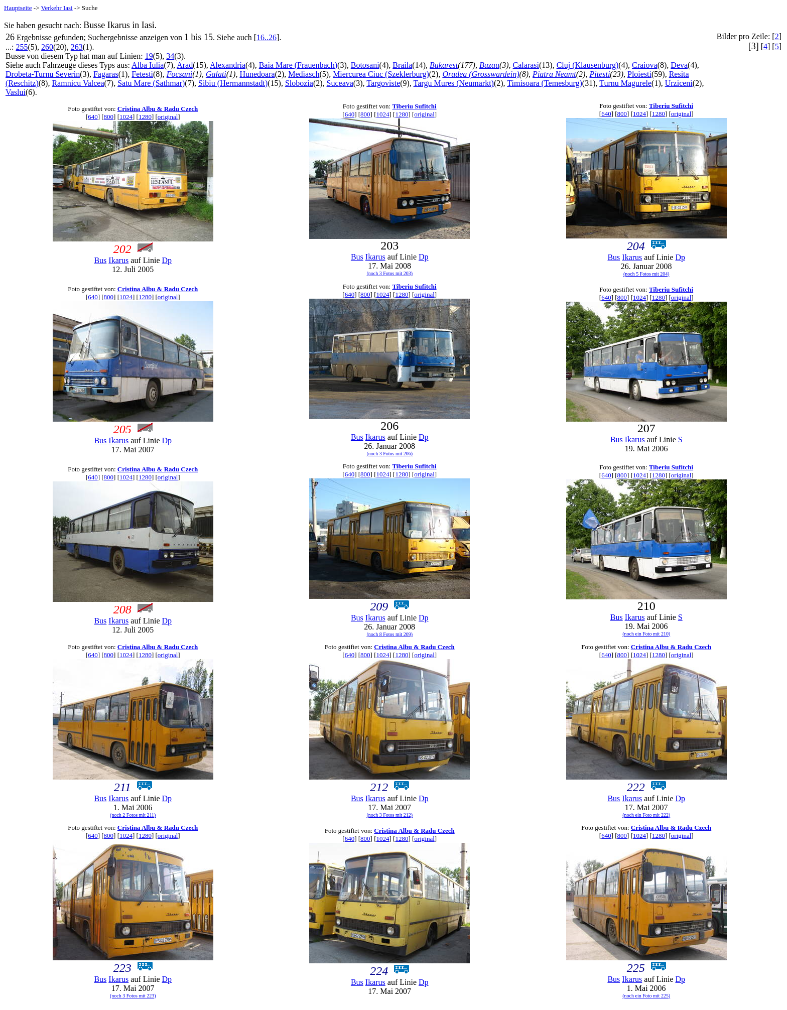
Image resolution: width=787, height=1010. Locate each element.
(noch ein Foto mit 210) (646, 634)
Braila (402, 65)
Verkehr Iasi (57, 8)
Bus (100, 260)
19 (149, 56)
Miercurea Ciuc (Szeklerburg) (381, 74)
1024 (126, 116)
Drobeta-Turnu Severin (43, 74)
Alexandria (227, 65)
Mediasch (303, 74)
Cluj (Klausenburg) (588, 65)
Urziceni (679, 83)
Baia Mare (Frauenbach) (298, 65)
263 (77, 47)
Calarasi (526, 65)
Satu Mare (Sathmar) (151, 83)
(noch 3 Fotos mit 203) (389, 273)
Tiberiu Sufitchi (414, 106)
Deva (679, 65)
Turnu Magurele (625, 83)
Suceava (340, 83)
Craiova (645, 65)
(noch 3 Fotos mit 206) (389, 453)
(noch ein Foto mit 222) (646, 815)
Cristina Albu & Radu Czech (157, 108)
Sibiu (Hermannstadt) (233, 83)
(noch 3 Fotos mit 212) (389, 815)
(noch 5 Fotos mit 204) (646, 274)
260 (47, 47)
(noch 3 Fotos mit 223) (133, 995)
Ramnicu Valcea (78, 83)
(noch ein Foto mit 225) (646, 995)
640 (93, 116)
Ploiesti (639, 74)
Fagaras (105, 74)
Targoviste (383, 83)
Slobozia (299, 83)
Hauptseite (18, 8)
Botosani (365, 65)
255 (22, 47)
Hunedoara (257, 74)
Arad (185, 65)
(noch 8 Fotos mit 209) (389, 634)
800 (109, 116)
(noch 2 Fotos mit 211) (133, 815)
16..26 (266, 37)
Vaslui (16, 92)
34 (170, 56)
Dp (167, 260)
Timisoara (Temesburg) (544, 83)
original (168, 116)
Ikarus (118, 260)
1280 (145, 116)
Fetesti (142, 74)
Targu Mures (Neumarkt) (454, 83)
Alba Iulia (148, 65)
